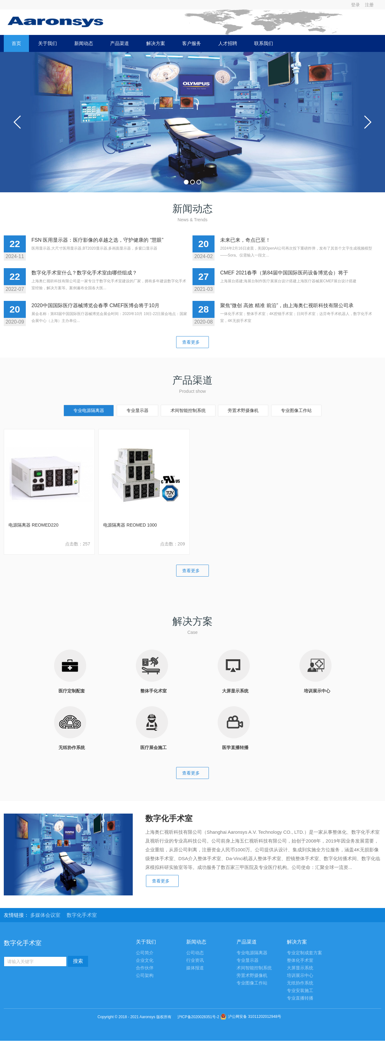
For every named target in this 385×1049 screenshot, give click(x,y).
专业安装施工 (300, 990)
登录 (355, 4)
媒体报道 (195, 968)
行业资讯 (195, 960)
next (367, 122)
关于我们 (47, 43)
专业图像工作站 (296, 410)
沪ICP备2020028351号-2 (198, 1017)
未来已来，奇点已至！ (245, 240)
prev (17, 122)
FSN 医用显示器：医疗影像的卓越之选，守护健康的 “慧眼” (97, 240)
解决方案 (155, 43)
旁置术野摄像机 (243, 410)
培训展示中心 (300, 975)
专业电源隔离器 (88, 410)
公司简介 (144, 952)
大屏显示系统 (300, 968)
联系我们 (263, 43)
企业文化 (144, 960)
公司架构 (144, 975)
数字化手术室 (82, 915)
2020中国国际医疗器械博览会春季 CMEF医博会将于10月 (95, 305)
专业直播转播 (300, 998)
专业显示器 (137, 410)
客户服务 (191, 43)
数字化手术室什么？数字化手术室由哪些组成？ (84, 272)
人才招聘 (227, 43)
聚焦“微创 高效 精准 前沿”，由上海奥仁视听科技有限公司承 (287, 305)
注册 (369, 4)
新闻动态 (83, 43)
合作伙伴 (144, 968)
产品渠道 (119, 43)
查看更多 (192, 342)
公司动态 (195, 952)
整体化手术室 (300, 960)
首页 (16, 43)
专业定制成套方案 (304, 952)
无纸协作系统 (300, 983)
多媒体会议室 (46, 915)
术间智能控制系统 (188, 410)
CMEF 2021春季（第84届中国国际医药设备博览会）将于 (284, 272)
